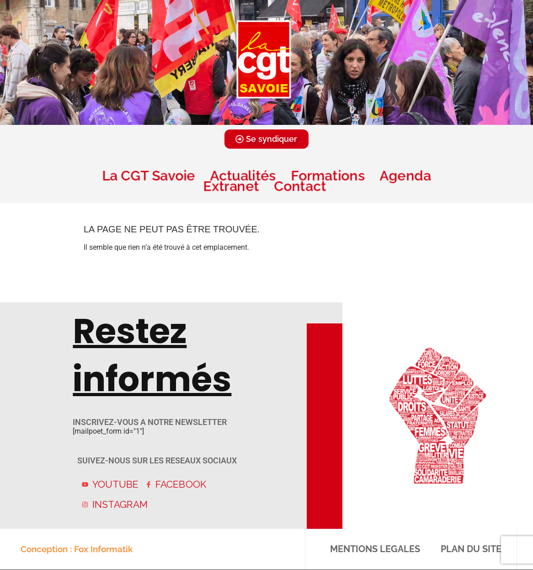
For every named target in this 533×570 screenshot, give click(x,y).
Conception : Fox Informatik (77, 549)
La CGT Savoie (148, 175)
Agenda (405, 175)
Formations (328, 175)
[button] (254, 118)
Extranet (231, 186)
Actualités (243, 175)
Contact (302, 186)
